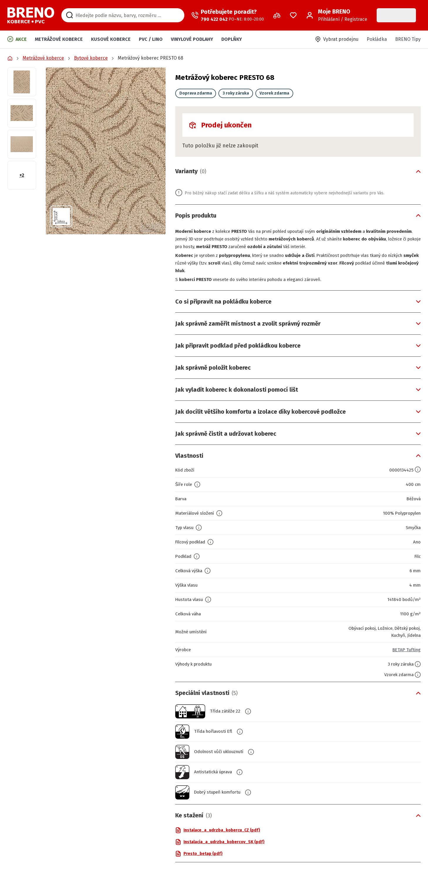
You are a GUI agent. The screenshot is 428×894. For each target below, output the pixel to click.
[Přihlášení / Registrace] (336, 15)
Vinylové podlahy (192, 39)
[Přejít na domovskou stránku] (30, 15)
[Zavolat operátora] (227, 15)
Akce (17, 39)
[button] (105, 151)
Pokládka (377, 39)
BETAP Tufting (406, 649)
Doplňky (231, 39)
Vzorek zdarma (274, 93)
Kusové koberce (111, 39)
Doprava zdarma (195, 93)
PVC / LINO (151, 39)
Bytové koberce (91, 58)
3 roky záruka (236, 93)
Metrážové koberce (59, 39)
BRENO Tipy (408, 39)
